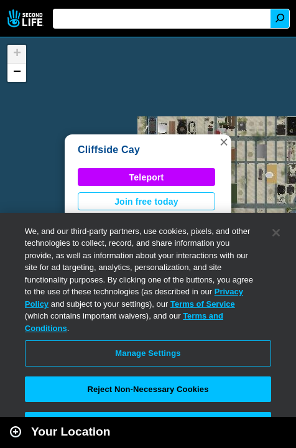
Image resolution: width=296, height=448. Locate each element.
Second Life (26, 18)
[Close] (276, 232)
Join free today (146, 202)
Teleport (146, 177)
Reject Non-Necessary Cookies (147, 389)
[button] (223, 141)
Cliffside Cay (109, 149)
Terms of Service (202, 304)
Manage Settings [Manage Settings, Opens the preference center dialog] (147, 353)
